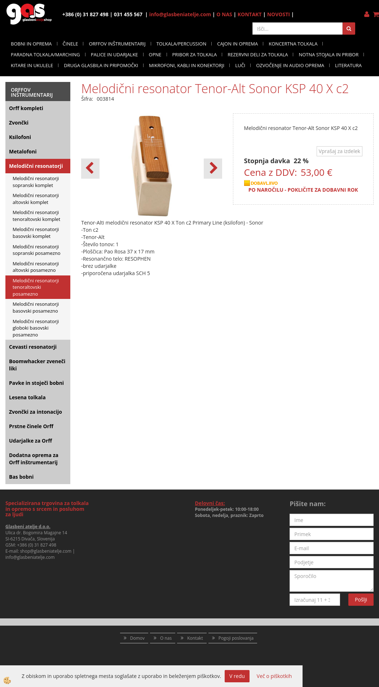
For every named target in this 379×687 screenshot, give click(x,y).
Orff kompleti (26, 108)
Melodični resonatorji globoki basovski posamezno (36, 328)
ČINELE (70, 43)
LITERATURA (348, 65)
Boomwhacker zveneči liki (37, 365)
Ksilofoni (20, 137)
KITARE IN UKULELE (32, 65)
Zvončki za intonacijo (35, 411)
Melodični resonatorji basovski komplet (36, 232)
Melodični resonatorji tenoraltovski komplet (36, 215)
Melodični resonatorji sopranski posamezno (37, 250)
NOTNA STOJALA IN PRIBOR (328, 54)
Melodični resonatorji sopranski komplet (36, 181)
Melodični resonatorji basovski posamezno (36, 307)
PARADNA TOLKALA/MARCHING (45, 54)
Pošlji (361, 599)
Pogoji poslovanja (236, 638)
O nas (166, 638)
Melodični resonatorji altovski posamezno (36, 267)
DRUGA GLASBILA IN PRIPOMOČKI (101, 65)
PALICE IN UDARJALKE (114, 54)
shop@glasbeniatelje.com (46, 551)
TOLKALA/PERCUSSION (182, 43)
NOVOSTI (278, 14)
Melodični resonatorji (36, 165)
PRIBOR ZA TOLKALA (194, 54)
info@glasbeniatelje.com (180, 14)
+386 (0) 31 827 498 (36, 545)
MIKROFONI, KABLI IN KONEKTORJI (186, 65)
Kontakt (195, 638)
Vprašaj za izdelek (339, 151)
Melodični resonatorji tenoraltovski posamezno (36, 287)
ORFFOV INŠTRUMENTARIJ (117, 43)
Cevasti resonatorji (33, 346)
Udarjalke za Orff (30, 440)
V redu (237, 676)
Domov (137, 638)
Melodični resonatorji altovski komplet (36, 198)
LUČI (240, 65)
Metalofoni (23, 151)
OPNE (155, 54)
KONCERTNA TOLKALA (293, 43)
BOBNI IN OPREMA (31, 43)
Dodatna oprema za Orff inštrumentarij (33, 459)
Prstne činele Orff (31, 426)
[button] (213, 168)
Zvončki (18, 122)
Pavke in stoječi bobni (36, 382)
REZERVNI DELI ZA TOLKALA (258, 54)
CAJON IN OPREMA (237, 43)
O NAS (224, 14)
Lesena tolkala (27, 397)
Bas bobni (21, 476)
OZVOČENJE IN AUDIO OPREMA (290, 65)
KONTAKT (250, 14)
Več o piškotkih (274, 676)
